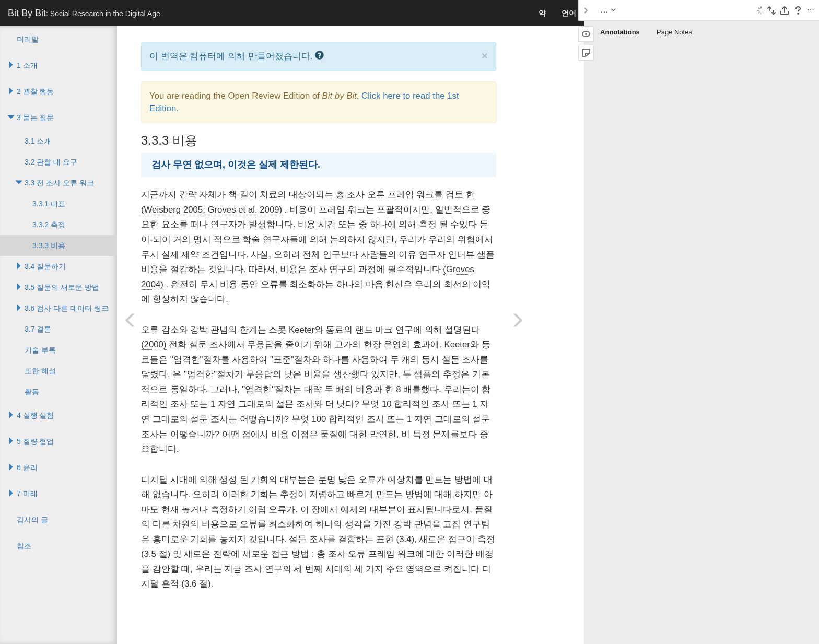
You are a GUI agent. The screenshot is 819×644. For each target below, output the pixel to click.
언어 (568, 13)
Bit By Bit (84, 13)
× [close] (485, 55)
